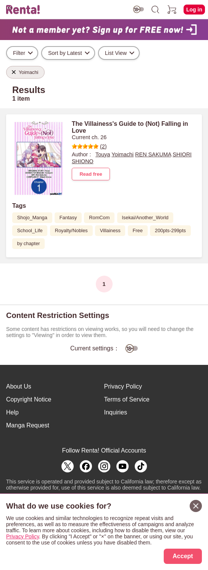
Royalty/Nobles (71, 230)
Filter (19, 53)
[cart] (172, 9)
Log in (194, 9)
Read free (90, 174)
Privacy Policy (123, 386)
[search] (155, 9)
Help (12, 412)
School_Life (30, 230)
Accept (183, 556)
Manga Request (27, 425)
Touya (102, 154)
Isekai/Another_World (145, 217)
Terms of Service (127, 399)
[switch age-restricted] (138, 9)
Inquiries (115, 412)
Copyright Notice (28, 399)
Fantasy (68, 217)
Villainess (110, 230)
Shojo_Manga (32, 217)
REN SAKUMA (153, 154)
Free (138, 230)
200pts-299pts (170, 230)
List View (116, 53)
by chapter (28, 243)
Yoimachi (122, 154)
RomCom (99, 217)
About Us (18, 386)
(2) (89, 146)
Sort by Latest (65, 53)
